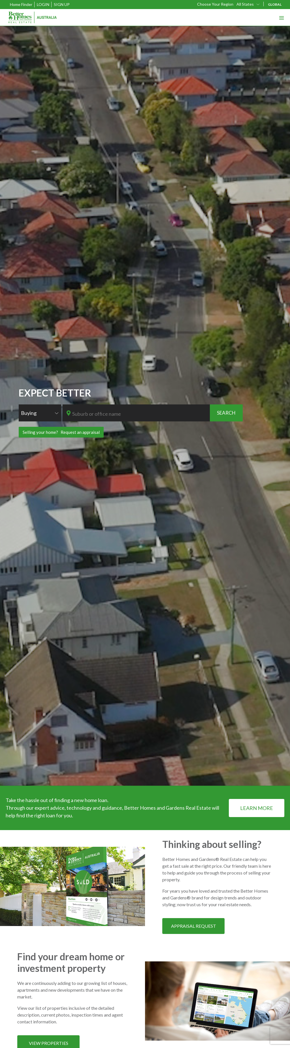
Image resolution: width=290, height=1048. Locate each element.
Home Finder (21, 4)
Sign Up (62, 4)
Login (43, 4)
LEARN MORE (256, 808)
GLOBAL (275, 4)
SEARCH (226, 413)
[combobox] (248, 4)
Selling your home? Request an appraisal (61, 432)
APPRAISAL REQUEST (193, 926)
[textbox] (140, 413)
